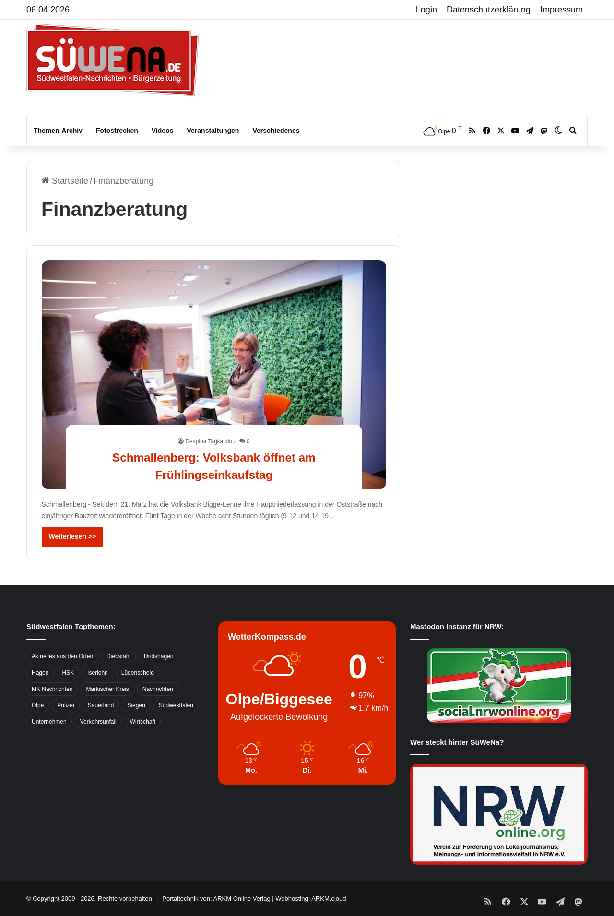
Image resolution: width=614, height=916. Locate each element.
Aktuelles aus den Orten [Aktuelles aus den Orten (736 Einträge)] (62, 656)
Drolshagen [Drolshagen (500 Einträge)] (158, 656)
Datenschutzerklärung (489, 9)
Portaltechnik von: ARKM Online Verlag (216, 898)
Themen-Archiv (58, 130)
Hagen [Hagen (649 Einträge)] (40, 672)
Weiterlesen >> (72, 536)
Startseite (64, 181)
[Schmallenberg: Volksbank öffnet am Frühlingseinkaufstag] (214, 374)
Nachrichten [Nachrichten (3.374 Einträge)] (157, 689)
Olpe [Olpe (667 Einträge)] (38, 705)
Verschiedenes (275, 130)
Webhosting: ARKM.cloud (310, 898)
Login (426, 9)
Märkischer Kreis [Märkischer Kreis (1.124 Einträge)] (107, 689)
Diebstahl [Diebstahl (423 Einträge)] (118, 656)
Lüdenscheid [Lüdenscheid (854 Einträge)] (137, 672)
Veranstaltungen (213, 130)
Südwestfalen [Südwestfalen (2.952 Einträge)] (176, 705)
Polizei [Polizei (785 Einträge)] (65, 705)
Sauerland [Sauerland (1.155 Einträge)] (101, 705)
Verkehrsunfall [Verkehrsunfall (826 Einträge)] (98, 721)
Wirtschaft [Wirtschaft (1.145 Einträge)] (142, 721)
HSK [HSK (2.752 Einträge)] (68, 672)
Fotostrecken (117, 130)
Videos (163, 130)
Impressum (561, 9)
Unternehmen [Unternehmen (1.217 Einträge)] (49, 721)
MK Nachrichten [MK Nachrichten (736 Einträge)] (52, 689)
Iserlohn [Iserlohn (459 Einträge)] (97, 672)
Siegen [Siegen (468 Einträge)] (136, 705)
